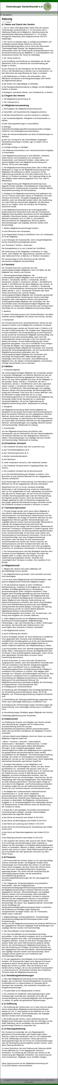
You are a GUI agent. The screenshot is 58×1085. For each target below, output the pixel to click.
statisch (9, 22)
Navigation (6, 15)
